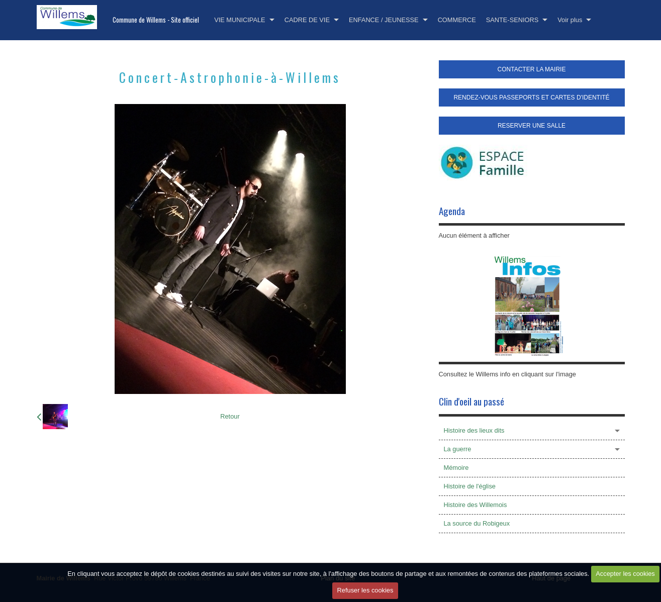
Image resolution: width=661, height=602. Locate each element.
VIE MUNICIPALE (239, 20)
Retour (229, 416)
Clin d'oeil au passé (471, 401)
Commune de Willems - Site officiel (156, 20)
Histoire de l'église (470, 486)
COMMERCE (457, 20)
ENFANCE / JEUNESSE (384, 20)
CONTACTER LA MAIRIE (532, 69)
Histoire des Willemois (475, 505)
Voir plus (569, 20)
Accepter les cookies (625, 573)
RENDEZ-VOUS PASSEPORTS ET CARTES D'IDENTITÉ (531, 97)
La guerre (457, 449)
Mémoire (456, 467)
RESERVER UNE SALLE (531, 125)
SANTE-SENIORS (512, 20)
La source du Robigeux (477, 523)
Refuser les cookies (365, 590)
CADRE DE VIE (307, 20)
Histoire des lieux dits (474, 430)
